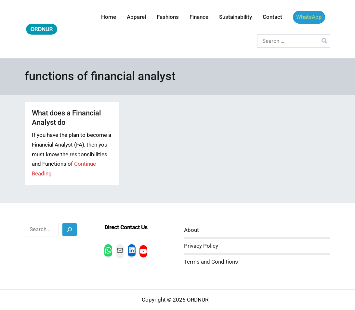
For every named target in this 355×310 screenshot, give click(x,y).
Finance (199, 17)
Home (108, 17)
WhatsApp (309, 17)
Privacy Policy (201, 246)
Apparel (136, 17)
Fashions (168, 17)
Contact (272, 17)
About (191, 230)
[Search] (69, 229)
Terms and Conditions (211, 262)
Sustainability (235, 17)
